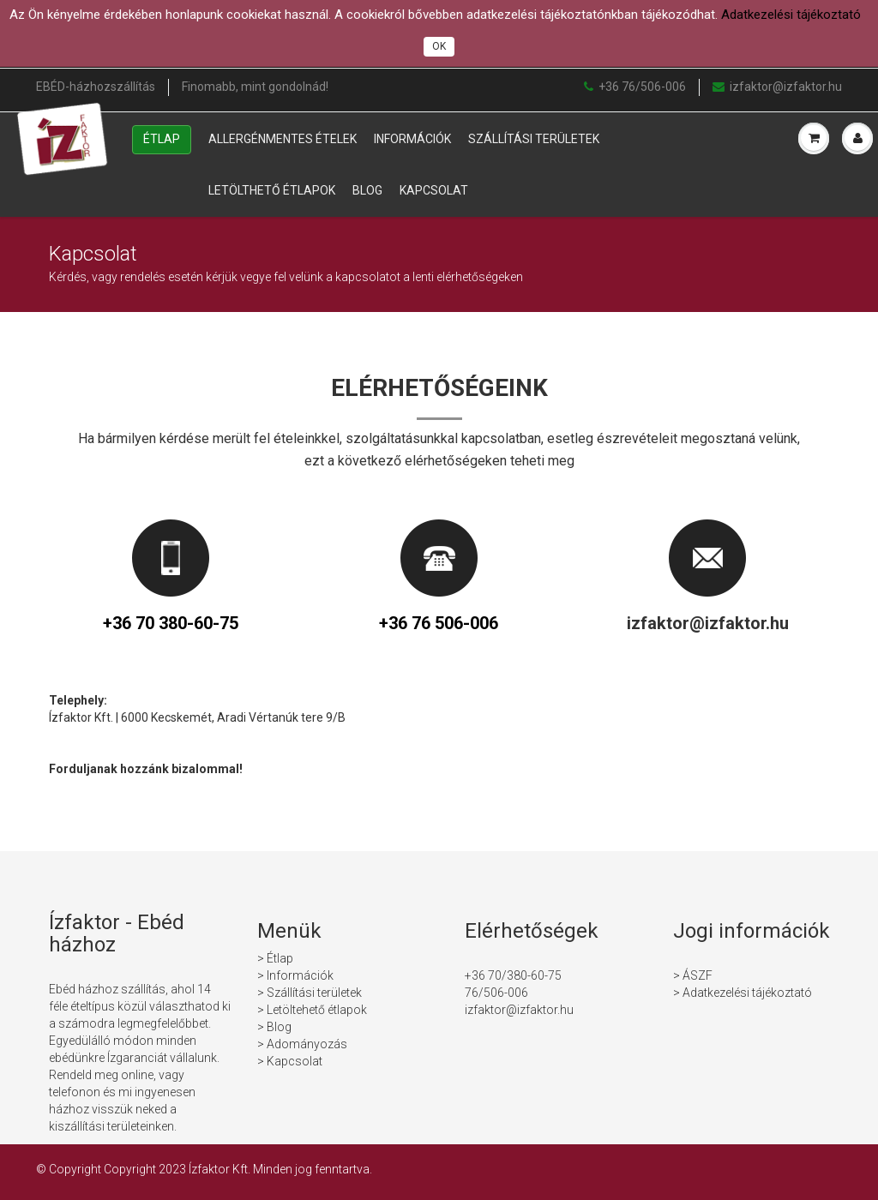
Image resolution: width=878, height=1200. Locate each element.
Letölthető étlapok (271, 190)
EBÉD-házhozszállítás (95, 86)
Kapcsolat (434, 190)
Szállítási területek (533, 139)
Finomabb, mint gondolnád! (255, 86)
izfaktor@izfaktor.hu (777, 86)
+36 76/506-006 (635, 86)
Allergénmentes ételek (282, 139)
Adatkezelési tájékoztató (791, 14)
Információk (412, 139)
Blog (367, 190)
